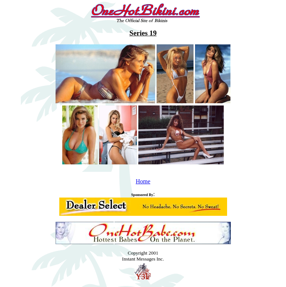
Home (143, 181)
